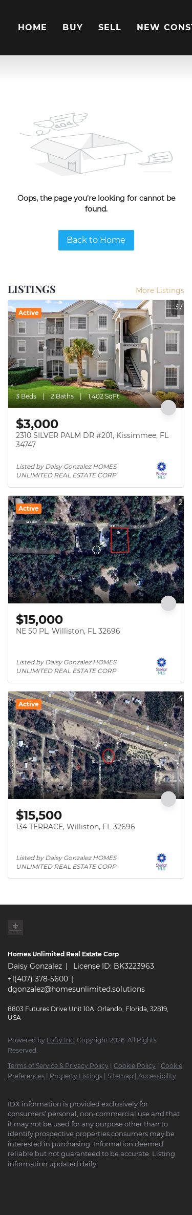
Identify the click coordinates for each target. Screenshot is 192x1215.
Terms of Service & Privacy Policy (58, 1066)
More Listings (160, 290)
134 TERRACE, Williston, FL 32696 (75, 826)
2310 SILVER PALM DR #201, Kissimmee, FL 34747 (92, 440)
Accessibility (157, 1076)
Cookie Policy (135, 1066)
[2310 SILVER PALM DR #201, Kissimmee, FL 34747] (96, 354)
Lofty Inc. (61, 1040)
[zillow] (74, 1179)
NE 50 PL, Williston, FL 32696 (68, 631)
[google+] (13, 1194)
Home (32, 27)
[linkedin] (33, 1179)
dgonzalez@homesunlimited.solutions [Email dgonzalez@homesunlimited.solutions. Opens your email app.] (76, 989)
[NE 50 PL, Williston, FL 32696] (96, 549)
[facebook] (13, 1179)
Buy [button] (72, 27)
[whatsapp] (33, 1194)
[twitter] (54, 1179)
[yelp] (95, 1179)
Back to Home (96, 240)
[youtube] (136, 1179)
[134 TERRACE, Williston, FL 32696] (96, 745)
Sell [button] (109, 27)
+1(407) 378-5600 (38, 978)
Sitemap (120, 1076)
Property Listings (76, 1076)
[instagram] (115, 1179)
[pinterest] (156, 1179)
